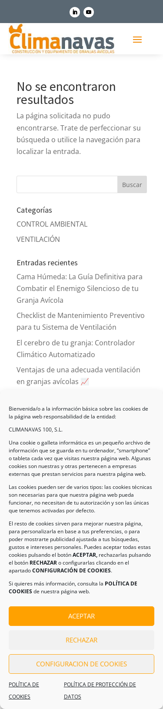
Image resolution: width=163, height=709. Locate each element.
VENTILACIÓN (38, 239)
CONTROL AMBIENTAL (52, 224)
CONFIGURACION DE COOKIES (81, 663)
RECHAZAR (81, 639)
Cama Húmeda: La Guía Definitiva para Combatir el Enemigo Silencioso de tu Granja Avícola (80, 288)
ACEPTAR (81, 616)
